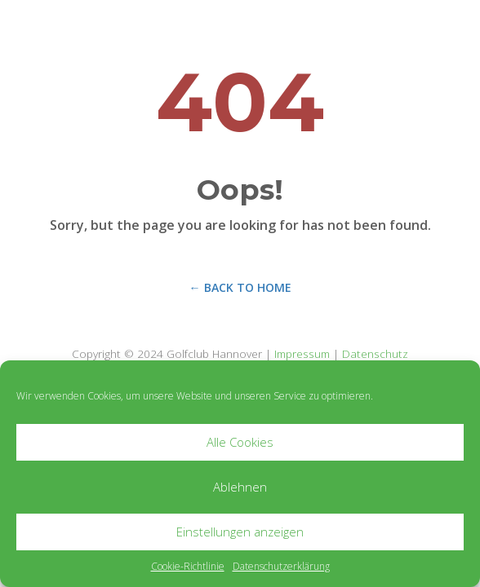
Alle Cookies (240, 442)
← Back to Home (240, 287)
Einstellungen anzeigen (240, 531)
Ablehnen (240, 487)
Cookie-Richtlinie (187, 566)
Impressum (302, 353)
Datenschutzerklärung (281, 566)
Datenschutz (375, 353)
